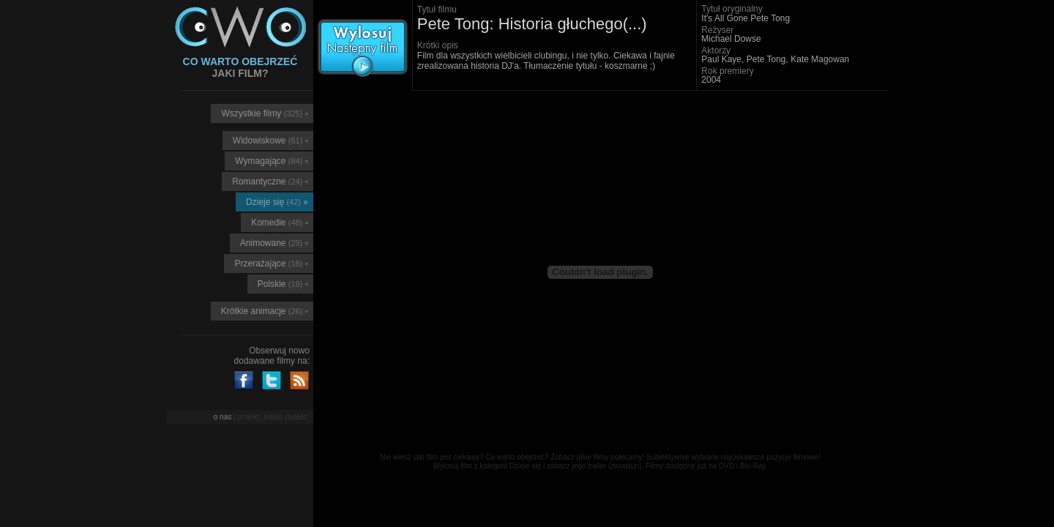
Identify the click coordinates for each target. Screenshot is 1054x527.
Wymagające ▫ (271, 161)
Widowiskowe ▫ (270, 140)
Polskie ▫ (283, 284)
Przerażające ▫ (271, 263)
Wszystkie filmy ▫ (264, 113)
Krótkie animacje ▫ (264, 311)
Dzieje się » (277, 202)
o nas (222, 417)
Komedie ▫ (279, 222)
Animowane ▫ (274, 243)
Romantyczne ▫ (270, 181)
